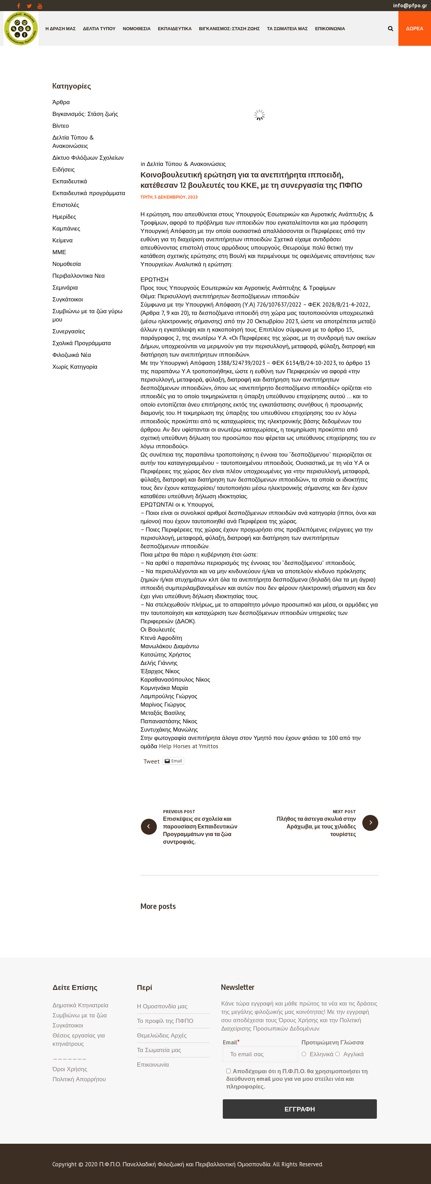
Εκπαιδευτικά (69, 181)
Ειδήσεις (63, 169)
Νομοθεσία (66, 264)
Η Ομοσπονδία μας (162, 1006)
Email (231, 1042)
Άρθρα (61, 102)
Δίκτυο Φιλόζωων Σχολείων (88, 157)
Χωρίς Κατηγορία (75, 366)
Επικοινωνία (153, 1064)
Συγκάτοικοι (67, 299)
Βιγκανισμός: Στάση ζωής (85, 114)
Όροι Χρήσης (70, 1069)
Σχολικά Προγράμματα (81, 343)
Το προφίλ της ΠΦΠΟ (165, 1021)
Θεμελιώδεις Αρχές (162, 1035)
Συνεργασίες (68, 331)
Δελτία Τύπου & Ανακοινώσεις (186, 164)
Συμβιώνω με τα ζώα (80, 1015)
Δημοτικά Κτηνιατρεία (81, 1005)
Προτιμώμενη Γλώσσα (333, 1042)
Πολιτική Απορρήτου (79, 1079)
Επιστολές (65, 205)
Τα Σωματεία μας (159, 1050)
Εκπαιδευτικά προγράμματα (88, 193)
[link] (188, 746)
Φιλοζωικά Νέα (71, 355)
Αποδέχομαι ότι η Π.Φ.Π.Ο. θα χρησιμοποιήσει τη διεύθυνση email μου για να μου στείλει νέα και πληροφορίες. (297, 1078)
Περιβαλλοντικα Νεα (78, 276)
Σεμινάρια (65, 287)
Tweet (151, 761)
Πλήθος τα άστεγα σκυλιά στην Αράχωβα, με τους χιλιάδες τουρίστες (316, 826)
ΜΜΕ (59, 252)
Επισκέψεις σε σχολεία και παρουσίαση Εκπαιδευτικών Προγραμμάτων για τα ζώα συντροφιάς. (200, 830)
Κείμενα (62, 240)
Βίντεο (60, 126)
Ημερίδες (64, 216)
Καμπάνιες (66, 228)
